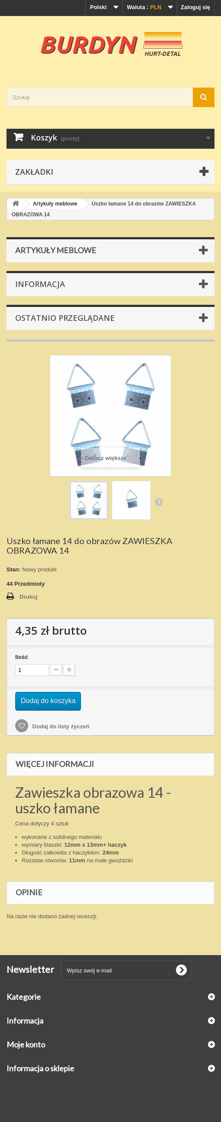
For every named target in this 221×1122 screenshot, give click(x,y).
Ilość (21, 657)
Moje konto (25, 1044)
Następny (158, 501)
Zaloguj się (195, 7)
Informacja (40, 284)
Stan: (13, 569)
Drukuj (28, 597)
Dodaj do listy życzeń (60, 726)
